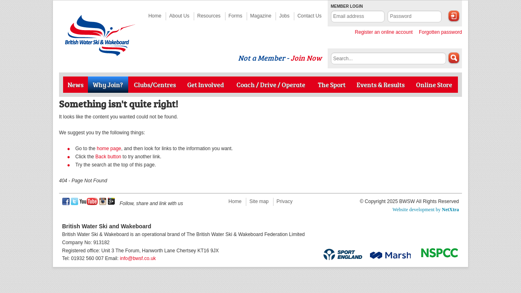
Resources (209, 16)
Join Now (306, 58)
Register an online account (384, 32)
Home (154, 16)
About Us (179, 16)
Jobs (284, 16)
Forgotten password (440, 32)
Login (454, 16)
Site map (259, 201)
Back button (108, 157)
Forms (235, 16)
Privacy (284, 201)
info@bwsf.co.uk (138, 258)
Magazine (260, 16)
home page (109, 148)
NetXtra (450, 209)
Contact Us (310, 16)
